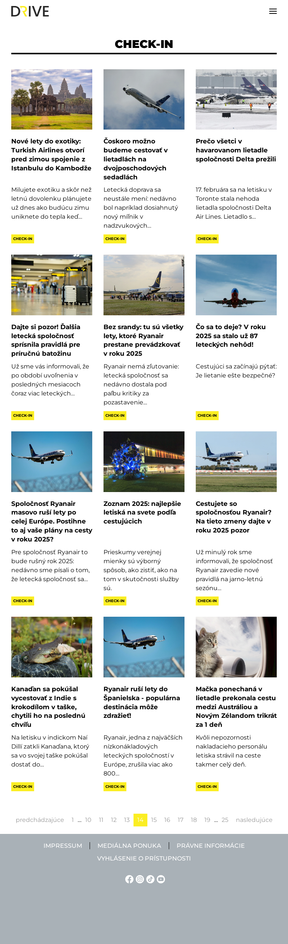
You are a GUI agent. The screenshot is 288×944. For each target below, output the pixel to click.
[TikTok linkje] (149, 878)
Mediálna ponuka (129, 845)
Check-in (22, 238)
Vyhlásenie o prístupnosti (144, 858)
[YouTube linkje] (159, 878)
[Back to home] (30, 11)
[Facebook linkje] (128, 878)
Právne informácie (211, 845)
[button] (273, 11)
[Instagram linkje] (139, 878)
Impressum (63, 845)
